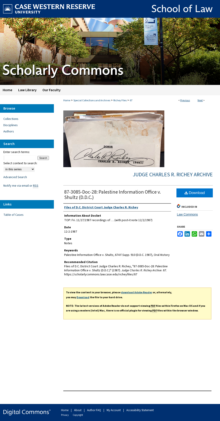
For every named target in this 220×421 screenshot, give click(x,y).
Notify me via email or (20, 186)
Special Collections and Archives (91, 100)
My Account (114, 410)
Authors (8, 131)
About (78, 410)
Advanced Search (15, 177)
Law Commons (187, 214)
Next (200, 100)
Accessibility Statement (140, 410)
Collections (10, 119)
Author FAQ (94, 410)
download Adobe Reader (136, 292)
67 (131, 100)
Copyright (78, 415)
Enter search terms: (16, 152)
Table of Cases (13, 215)
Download (195, 193)
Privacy (65, 415)
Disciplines (10, 125)
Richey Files (120, 100)
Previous (185, 100)
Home (66, 100)
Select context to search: (20, 163)
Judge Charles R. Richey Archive (173, 175)
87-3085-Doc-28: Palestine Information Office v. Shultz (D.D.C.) (112, 194)
